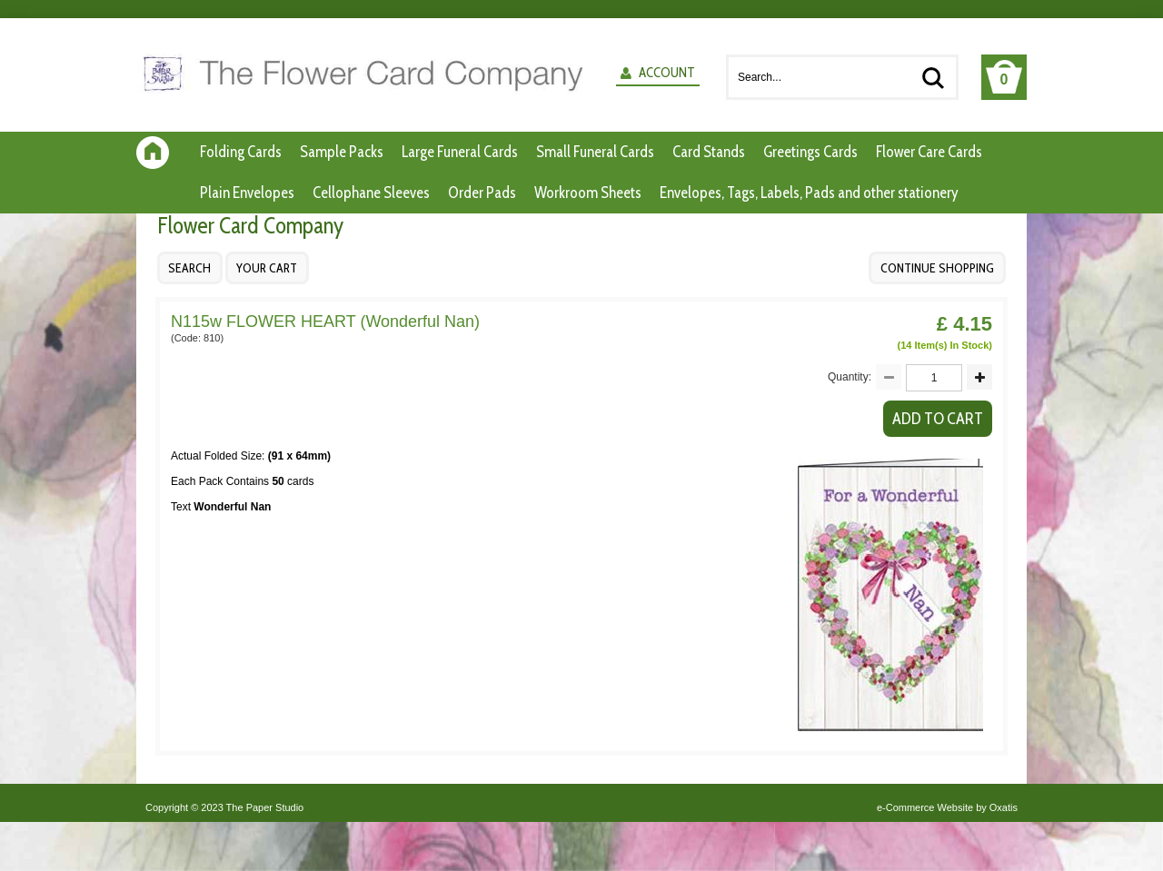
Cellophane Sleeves (371, 192)
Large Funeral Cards (460, 152)
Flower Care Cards (929, 152)
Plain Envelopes (247, 192)
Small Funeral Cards (595, 152)
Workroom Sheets (587, 192)
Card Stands (708, 152)
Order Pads (482, 192)
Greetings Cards (810, 152)
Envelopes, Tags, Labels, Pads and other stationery (809, 192)
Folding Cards (241, 152)
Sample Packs (341, 152)
